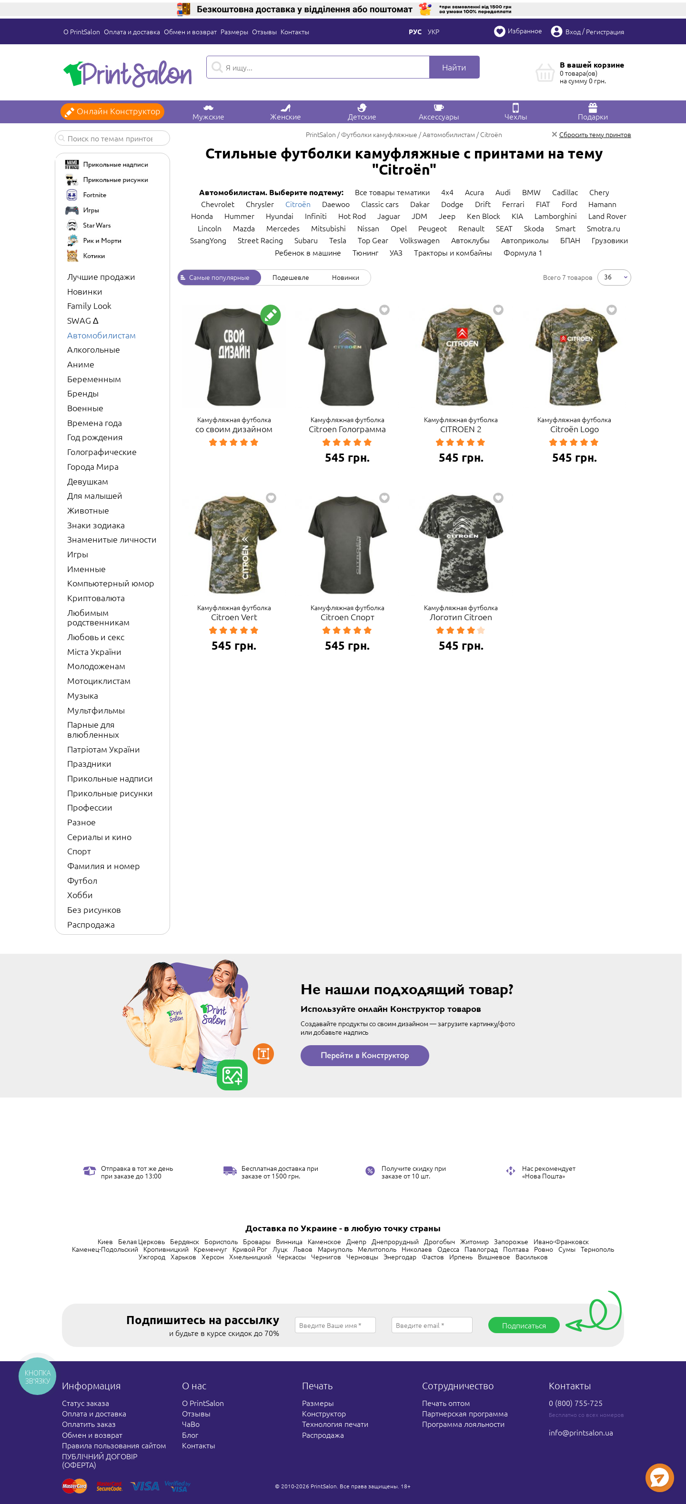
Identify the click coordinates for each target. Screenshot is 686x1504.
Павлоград (481, 1249)
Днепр (356, 1241)
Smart (565, 228)
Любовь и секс (95, 636)
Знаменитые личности (112, 539)
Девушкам (87, 480)
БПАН (570, 240)
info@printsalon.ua (581, 1432)
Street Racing (260, 240)
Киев (105, 1241)
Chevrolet (217, 203)
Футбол (82, 880)
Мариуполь (335, 1249)
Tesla (337, 240)
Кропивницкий (166, 1249)
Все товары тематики (392, 192)
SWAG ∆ (82, 320)
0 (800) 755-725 (576, 1402)
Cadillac (565, 192)
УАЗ (396, 252)
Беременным (94, 378)
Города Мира (93, 466)
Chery (599, 192)
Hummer (239, 215)
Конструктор (324, 1413)
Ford (569, 203)
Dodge (452, 203)
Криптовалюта (96, 597)
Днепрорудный (395, 1241)
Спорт (79, 850)
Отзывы (264, 31)
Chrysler (260, 203)
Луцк (280, 1249)
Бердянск (184, 1241)
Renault (471, 228)
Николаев (417, 1249)
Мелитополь (377, 1249)
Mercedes (283, 228)
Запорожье (511, 1241)
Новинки (84, 291)
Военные (85, 407)
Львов (303, 1249)
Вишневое (494, 1256)
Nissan (368, 228)
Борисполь (221, 1241)
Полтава (516, 1249)
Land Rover (607, 215)
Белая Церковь (141, 1241)
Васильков (531, 1256)
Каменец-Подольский (105, 1249)
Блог (190, 1434)
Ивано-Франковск (561, 1241)
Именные (86, 568)
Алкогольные (93, 349)
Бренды (83, 392)
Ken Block (483, 215)
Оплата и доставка (132, 31)
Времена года (94, 422)
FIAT (543, 203)
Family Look (89, 305)
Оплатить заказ (89, 1423)
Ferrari (513, 203)
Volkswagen (420, 240)
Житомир (474, 1241)
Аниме (80, 363)
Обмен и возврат (190, 31)
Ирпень (461, 1256)
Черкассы (291, 1256)
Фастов (433, 1256)
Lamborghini (556, 215)
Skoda (534, 228)
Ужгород (152, 1256)
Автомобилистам (101, 334)
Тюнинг (365, 252)
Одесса (448, 1249)
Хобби (80, 894)
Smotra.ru (603, 228)
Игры (77, 553)
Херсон (213, 1256)
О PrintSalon (81, 31)
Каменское (324, 1241)
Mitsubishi (328, 228)
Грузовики (610, 240)
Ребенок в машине (308, 252)
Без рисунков (94, 909)
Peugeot (432, 228)
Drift (483, 203)
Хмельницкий (250, 1256)
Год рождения (95, 436)
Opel (399, 228)
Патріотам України (103, 748)
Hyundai (279, 215)
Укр (433, 31)
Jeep (447, 215)
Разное (81, 821)
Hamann (602, 203)
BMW (531, 192)
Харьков (183, 1256)
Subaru (306, 240)
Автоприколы (525, 240)
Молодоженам (96, 665)
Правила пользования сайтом (114, 1445)
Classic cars (380, 203)
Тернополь (597, 1249)
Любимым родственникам (98, 617)
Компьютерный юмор (110, 582)
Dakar (420, 203)
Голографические (102, 451)
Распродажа (91, 924)
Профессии (89, 806)
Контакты (295, 31)
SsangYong (208, 240)
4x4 (447, 192)
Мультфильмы (96, 709)
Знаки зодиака (96, 524)
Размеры (234, 31)
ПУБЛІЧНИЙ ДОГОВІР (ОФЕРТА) (99, 1460)
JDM (419, 215)
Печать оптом (446, 1402)
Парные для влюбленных (93, 729)
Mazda (244, 228)
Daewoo (336, 203)
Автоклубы (470, 240)
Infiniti (316, 215)
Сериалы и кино (99, 836)
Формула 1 (523, 252)
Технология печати (335, 1423)
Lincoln (210, 228)
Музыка (82, 695)
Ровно (543, 1249)
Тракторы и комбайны (453, 252)
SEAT (504, 228)
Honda (202, 215)
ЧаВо (191, 1423)
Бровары (257, 1241)
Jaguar (388, 215)
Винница (289, 1241)
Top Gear (373, 240)
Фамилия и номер (103, 865)
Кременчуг (210, 1249)
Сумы (566, 1249)
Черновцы (362, 1256)
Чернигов (326, 1256)
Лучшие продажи (101, 276)
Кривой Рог (249, 1249)
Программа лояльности (463, 1423)
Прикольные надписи (110, 777)
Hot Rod (352, 215)
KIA (517, 215)
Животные (88, 510)
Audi (503, 192)
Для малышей (94, 495)
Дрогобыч (439, 1241)
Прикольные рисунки (110, 792)
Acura (474, 192)
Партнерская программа (465, 1413)
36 (608, 276)
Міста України (94, 651)
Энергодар (399, 1256)
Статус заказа (85, 1402)
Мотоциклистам (99, 680)
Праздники (89, 763)
